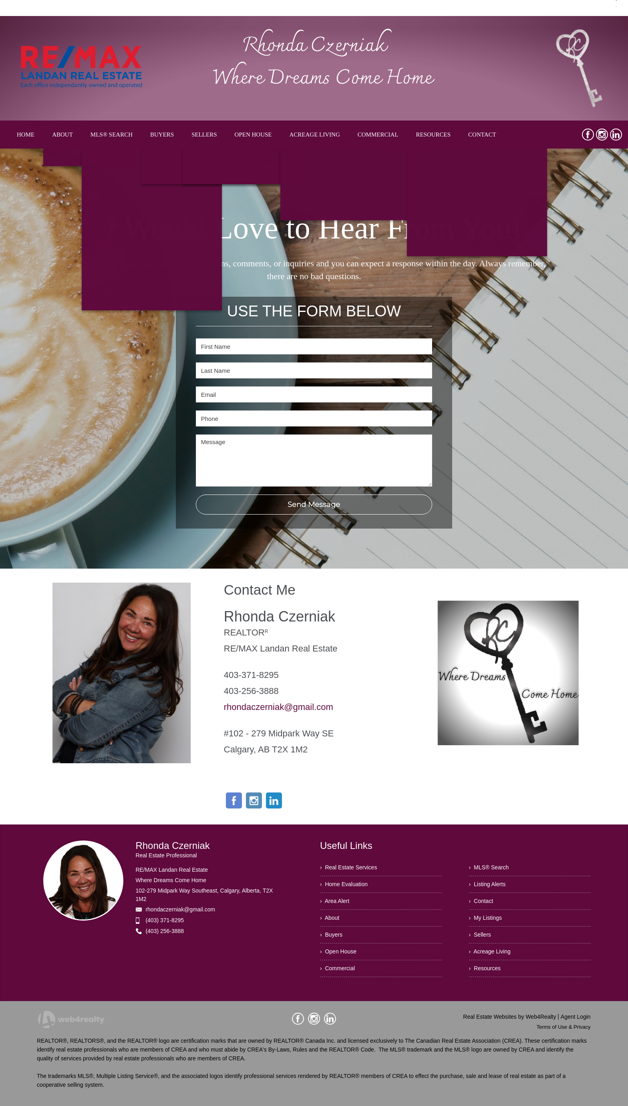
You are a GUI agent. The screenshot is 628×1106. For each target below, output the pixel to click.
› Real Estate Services (348, 867)
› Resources (485, 968)
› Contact (481, 901)
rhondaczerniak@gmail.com (278, 707)
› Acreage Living (490, 951)
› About (329, 918)
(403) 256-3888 (164, 931)
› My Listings (485, 918)
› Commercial (337, 968)
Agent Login (576, 1016)
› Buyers (331, 934)
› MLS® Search (489, 867)
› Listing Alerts (487, 884)
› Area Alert (334, 901)
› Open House (338, 951)
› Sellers (480, 934)
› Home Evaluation (344, 884)
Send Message (314, 504)
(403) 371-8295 (164, 920)
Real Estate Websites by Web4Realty (509, 1016)
